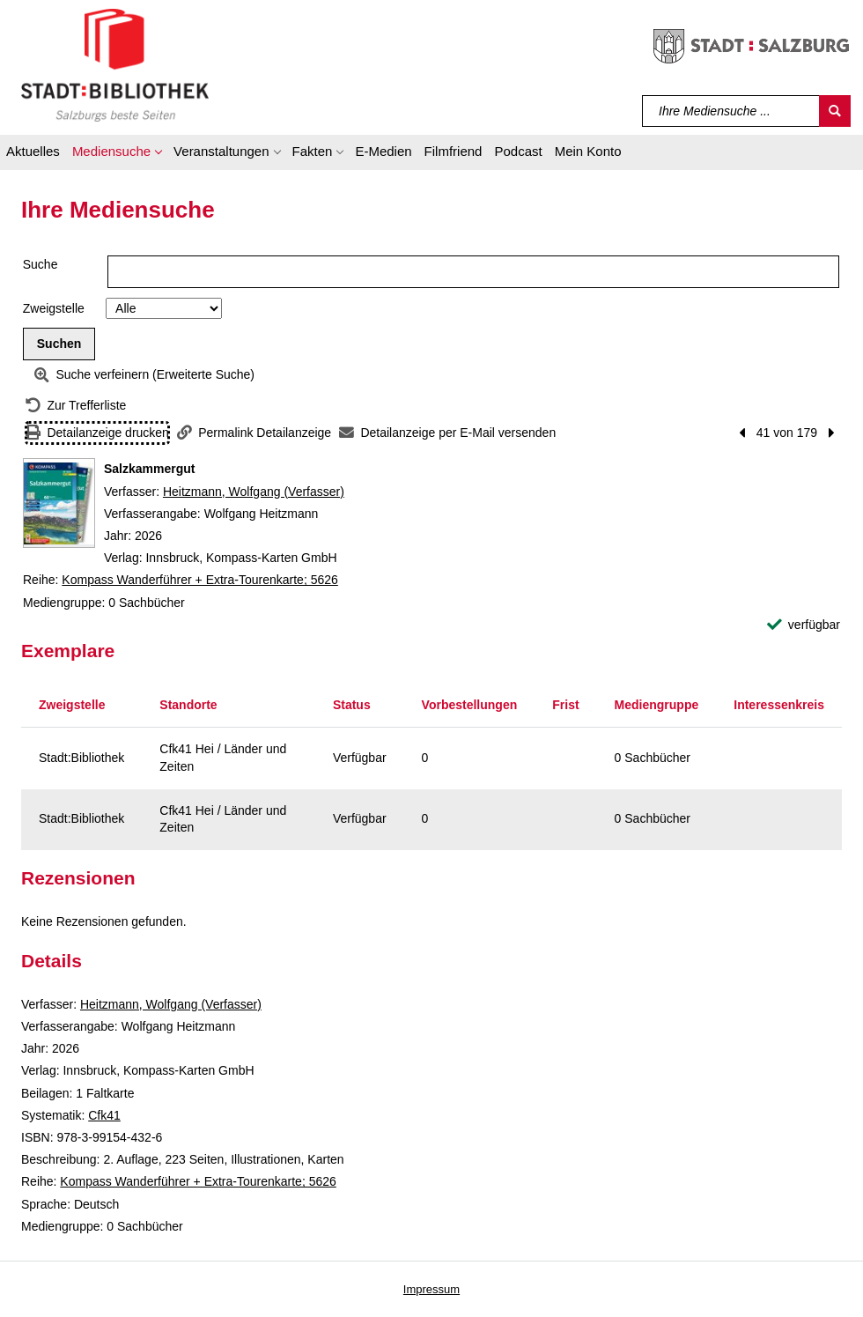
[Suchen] (835, 111)
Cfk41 (104, 1115)
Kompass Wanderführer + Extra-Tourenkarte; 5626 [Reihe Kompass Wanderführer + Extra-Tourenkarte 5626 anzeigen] (199, 580)
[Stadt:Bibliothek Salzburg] (115, 64)
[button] (116, 154)
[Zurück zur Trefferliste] (76, 406)
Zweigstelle (54, 308)
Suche (40, 264)
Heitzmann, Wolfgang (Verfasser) (253, 492)
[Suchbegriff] (731, 111)
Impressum (431, 1289)
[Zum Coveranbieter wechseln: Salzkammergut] (59, 503)
